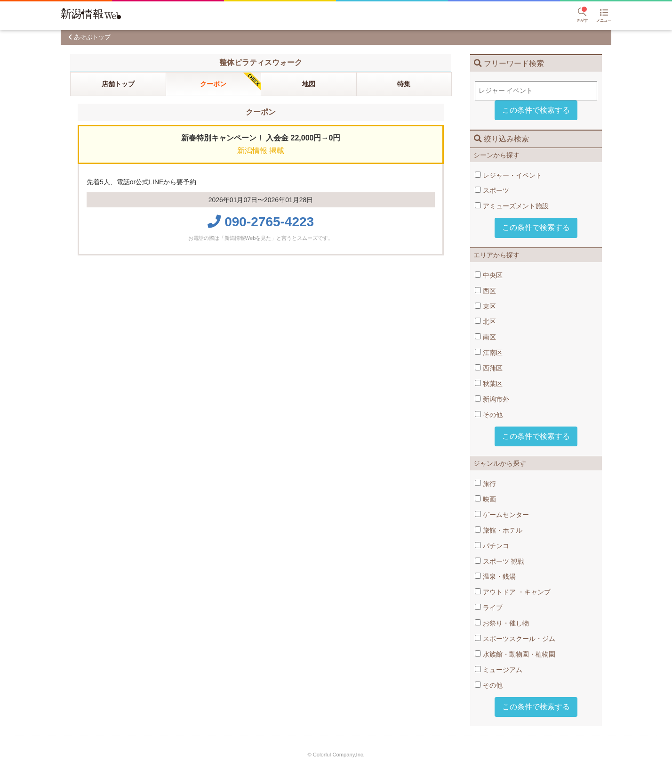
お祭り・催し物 (502, 623)
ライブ (489, 607)
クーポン (213, 84)
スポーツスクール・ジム (515, 638)
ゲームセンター (502, 514)
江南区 (489, 352)
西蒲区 (489, 368)
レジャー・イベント (508, 175)
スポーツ (492, 190)
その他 (489, 415)
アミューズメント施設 (512, 206)
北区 (485, 321)
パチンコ (492, 546)
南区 (485, 337)
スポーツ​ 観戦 (499, 561)
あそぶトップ (92, 37)
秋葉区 (489, 383)
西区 (485, 291)
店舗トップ (118, 84)
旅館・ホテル (498, 530)
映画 (485, 499)
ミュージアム (498, 669)
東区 (485, 306)
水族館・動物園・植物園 (515, 654)
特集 (403, 84)
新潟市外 (492, 399)
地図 (308, 84)
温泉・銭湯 (495, 576)
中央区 (489, 275)
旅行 (485, 483)
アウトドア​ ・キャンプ (513, 592)
